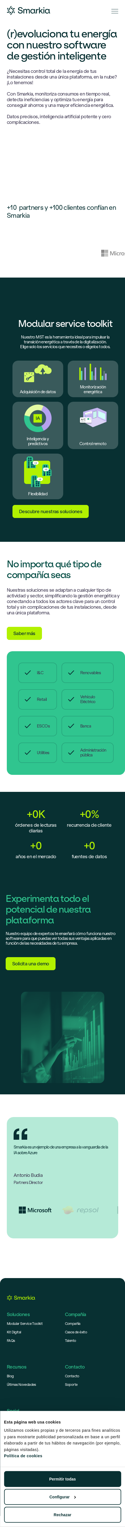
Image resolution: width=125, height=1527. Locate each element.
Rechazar (62, 1515)
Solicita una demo (30, 963)
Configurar (62, 1497)
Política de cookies (23, 1456)
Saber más (24, 633)
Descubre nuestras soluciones (50, 511)
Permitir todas (62, 1479)
